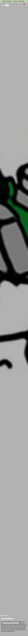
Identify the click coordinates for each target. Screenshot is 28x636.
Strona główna (5, 615)
